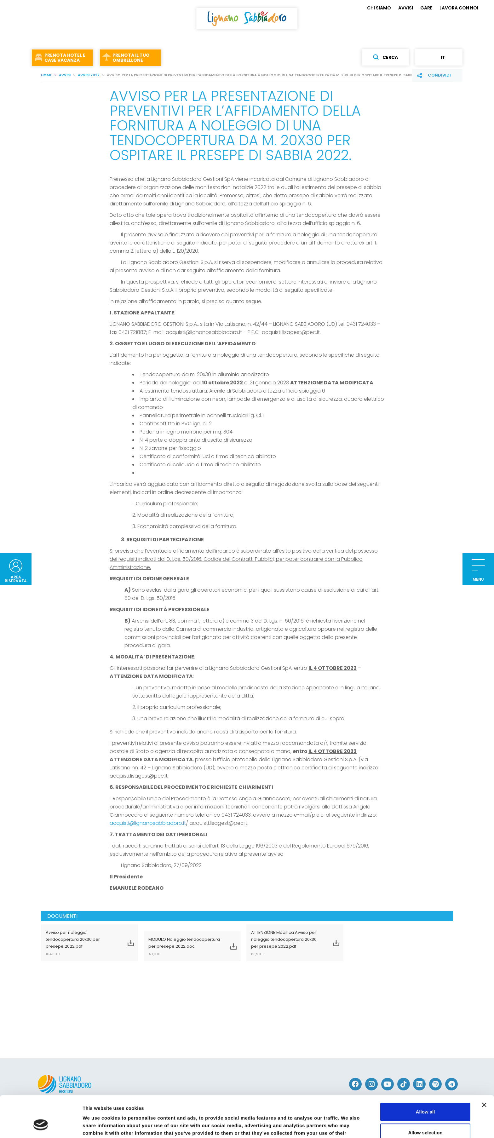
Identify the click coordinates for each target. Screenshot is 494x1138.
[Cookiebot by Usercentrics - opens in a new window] (40, 1125)
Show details (330, 1125)
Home (46, 75)
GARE (426, 8)
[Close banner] (484, 1069)
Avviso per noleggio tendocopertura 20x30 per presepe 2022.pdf (82, 943)
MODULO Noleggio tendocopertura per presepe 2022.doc (184, 946)
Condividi (439, 75)
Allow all (425, 1076)
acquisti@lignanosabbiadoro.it (148, 823)
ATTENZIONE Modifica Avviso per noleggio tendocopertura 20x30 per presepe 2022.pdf (287, 943)
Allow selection (425, 1097)
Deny (425, 1117)
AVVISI (405, 8)
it (439, 57)
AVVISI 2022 (89, 75)
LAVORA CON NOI (458, 8)
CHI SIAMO (379, 8)
